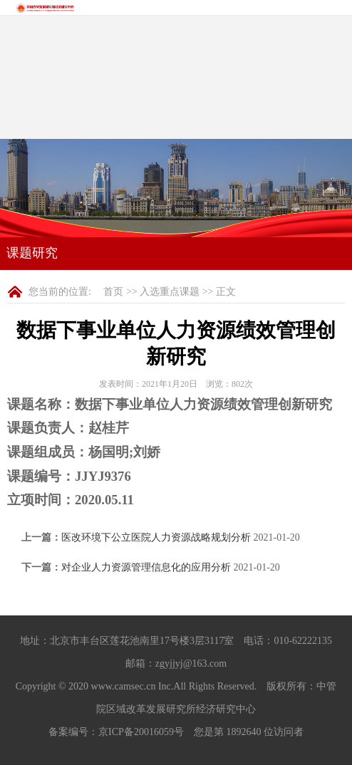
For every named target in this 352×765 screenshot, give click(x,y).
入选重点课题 (170, 291)
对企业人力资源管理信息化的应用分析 (146, 567)
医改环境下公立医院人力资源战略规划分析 (156, 537)
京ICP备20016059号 (141, 732)
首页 (113, 291)
